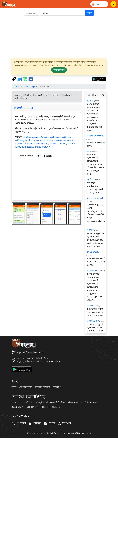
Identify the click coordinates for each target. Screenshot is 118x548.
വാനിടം (62, 143)
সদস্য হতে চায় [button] (59, 69)
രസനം (90, 100)
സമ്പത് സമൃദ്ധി (94, 198)
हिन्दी (39, 155)
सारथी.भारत (56, 406)
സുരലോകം (27, 146)
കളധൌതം (92, 270)
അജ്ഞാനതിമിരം (95, 135)
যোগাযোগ (56, 387)
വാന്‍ (18, 107)
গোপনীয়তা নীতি (25, 387)
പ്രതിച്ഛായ (91, 320)
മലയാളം (30, 86)
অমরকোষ (18, 86)
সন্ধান (89, 12)
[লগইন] (113, 4)
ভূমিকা (14, 387)
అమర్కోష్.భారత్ (41, 402)
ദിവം (30, 140)
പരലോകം (68, 140)
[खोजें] (63, 13)
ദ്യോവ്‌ (50, 140)
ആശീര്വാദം (92, 251)
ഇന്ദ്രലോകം (29, 136)
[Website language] (99, 4)
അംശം (89, 305)
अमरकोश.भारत (17, 402)
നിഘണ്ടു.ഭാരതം (74, 402)
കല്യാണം (42, 136)
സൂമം (38, 146)
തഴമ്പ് (89, 229)
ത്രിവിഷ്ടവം (21, 140)
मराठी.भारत (28, 402)
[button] (17, 213)
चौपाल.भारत (45, 406)
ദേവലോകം (39, 140)
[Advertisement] (62, 37)
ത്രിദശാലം (55, 136)
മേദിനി (89, 179)
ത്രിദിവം (66, 136)
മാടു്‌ (88, 150)
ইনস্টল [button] (46, 214)
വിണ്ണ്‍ (17, 146)
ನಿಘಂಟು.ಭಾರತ (90, 402)
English (48, 155)
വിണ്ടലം (71, 143)
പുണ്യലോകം (32, 143)
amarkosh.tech (31, 406)
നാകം (58, 140)
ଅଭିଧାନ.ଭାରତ (17, 406)
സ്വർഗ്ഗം (46, 146)
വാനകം (53, 143)
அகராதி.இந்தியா (57, 402)
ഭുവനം (44, 143)
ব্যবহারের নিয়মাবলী (42, 387)
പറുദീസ (19, 143)
